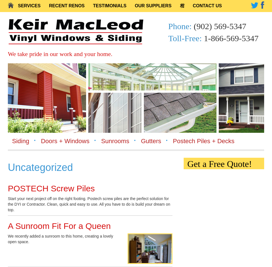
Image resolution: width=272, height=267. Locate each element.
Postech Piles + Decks (203, 141)
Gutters (151, 141)
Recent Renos (67, 5)
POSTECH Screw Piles (51, 188)
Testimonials (109, 5)
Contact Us (207, 5)
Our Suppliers (153, 5)
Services (29, 5)
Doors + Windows (65, 141)
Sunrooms (115, 141)
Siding (20, 141)
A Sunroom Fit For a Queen (59, 226)
